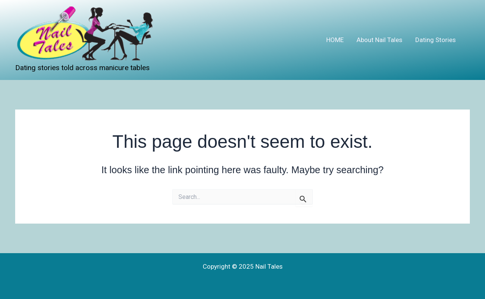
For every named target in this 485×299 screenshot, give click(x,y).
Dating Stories (435, 40)
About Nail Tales (379, 40)
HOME (335, 40)
